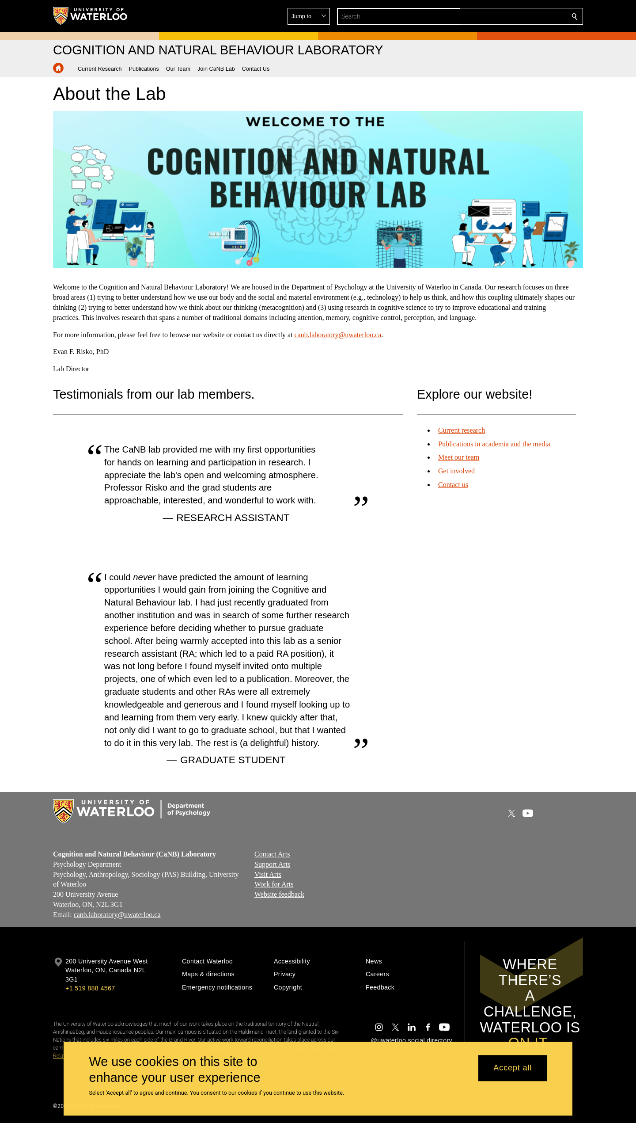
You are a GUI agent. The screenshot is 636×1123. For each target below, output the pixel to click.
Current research (461, 430)
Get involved (456, 471)
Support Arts (272, 864)
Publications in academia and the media (494, 444)
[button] (510, 16)
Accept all (512, 1068)
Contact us (453, 484)
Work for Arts (273, 884)
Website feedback (279, 894)
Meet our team (458, 457)
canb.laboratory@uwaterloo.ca (337, 334)
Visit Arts (267, 874)
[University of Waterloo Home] (90, 16)
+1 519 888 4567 (90, 988)
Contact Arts (272, 854)
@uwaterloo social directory (411, 1040)
